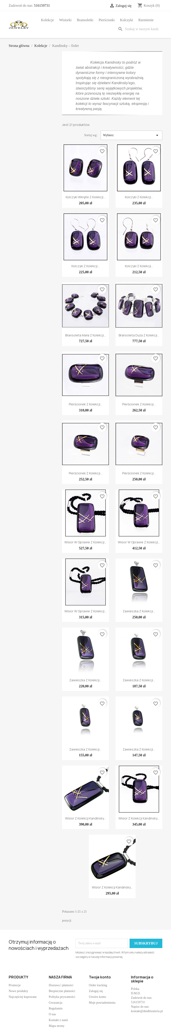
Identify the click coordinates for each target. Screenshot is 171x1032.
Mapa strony (56, 1026)
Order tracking (98, 985)
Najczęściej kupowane (23, 997)
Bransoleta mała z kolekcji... (85, 335)
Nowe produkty (18, 991)
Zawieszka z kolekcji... (139, 611)
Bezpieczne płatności (62, 991)
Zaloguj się (96, 991)
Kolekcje (47, 20)
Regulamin (55, 1008)
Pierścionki (107, 20)
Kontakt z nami (58, 1020)
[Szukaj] (139, 29)
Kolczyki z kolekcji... (139, 197)
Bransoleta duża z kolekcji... (139, 335)
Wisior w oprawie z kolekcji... (85, 542)
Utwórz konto (97, 997)
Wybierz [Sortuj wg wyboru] (131, 135)
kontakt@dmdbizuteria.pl (147, 1011)
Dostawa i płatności (61, 985)
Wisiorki (65, 20)
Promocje (15, 985)
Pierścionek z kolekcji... (85, 404)
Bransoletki (85, 20)
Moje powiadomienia (102, 1002)
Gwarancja (55, 1002)
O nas (52, 1014)
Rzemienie (146, 20)
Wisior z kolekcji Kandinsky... (85, 818)
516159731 (42, 5)
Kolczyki (126, 20)
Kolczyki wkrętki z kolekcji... (85, 197)
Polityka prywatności (62, 997)
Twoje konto (100, 977)
